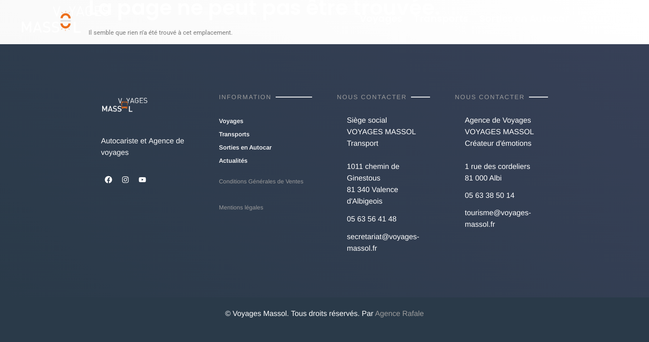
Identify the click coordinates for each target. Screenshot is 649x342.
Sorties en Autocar (524, 18)
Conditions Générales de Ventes (261, 181)
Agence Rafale (399, 313)
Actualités (605, 18)
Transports (441, 18)
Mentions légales (241, 207)
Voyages (381, 18)
